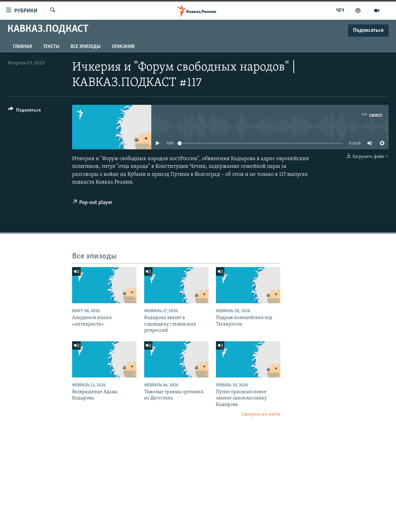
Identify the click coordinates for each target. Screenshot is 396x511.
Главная (22, 46)
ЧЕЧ (340, 10)
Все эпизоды (86, 46)
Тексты (51, 46)
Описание (123, 46)
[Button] (24, 111)
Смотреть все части (260, 414)
